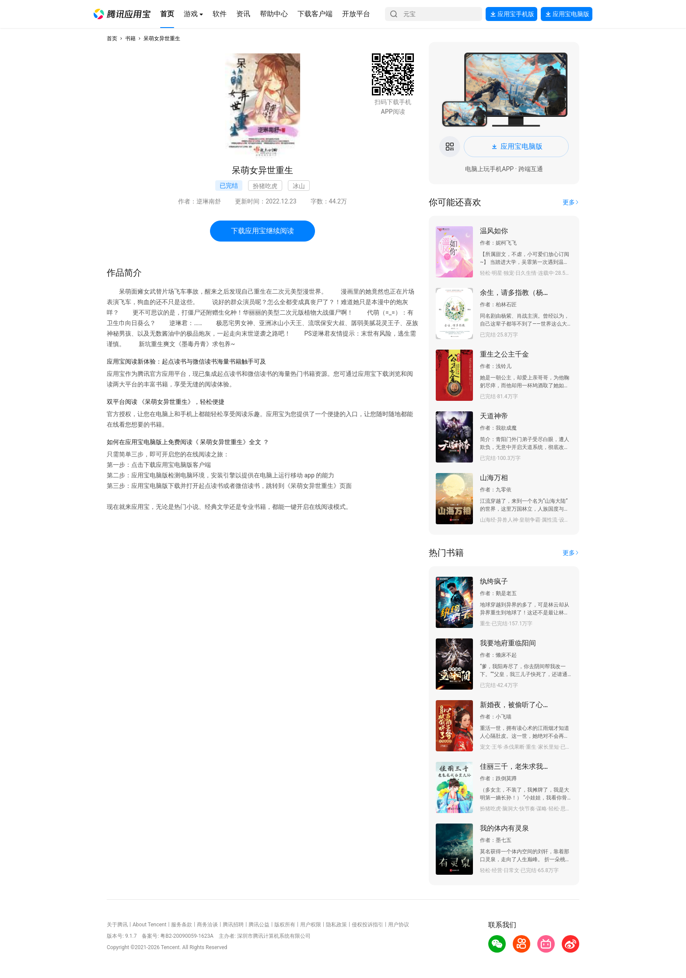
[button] (122, 14)
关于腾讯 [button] (117, 925)
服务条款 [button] (181, 925)
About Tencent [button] (149, 925)
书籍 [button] (130, 38)
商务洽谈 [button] (207, 925)
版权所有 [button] (284, 925)
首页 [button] (112, 38)
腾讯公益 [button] (259, 925)
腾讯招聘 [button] (233, 925)
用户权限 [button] (310, 925)
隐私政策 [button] (336, 925)
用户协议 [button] (398, 925)
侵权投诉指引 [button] (367, 925)
